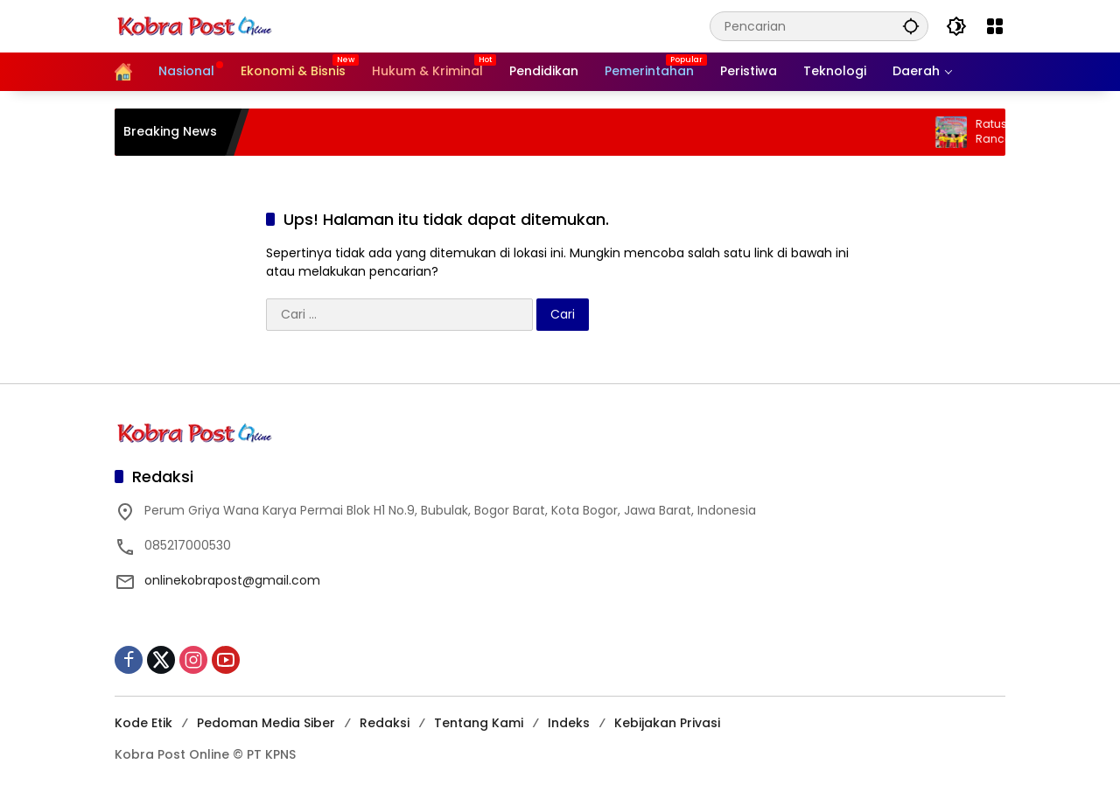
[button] (910, 25)
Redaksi (385, 723)
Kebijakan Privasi (667, 723)
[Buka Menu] (994, 26)
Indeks (569, 723)
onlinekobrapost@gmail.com (232, 580)
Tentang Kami (478, 723)
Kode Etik (143, 723)
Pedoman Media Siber (266, 723)
